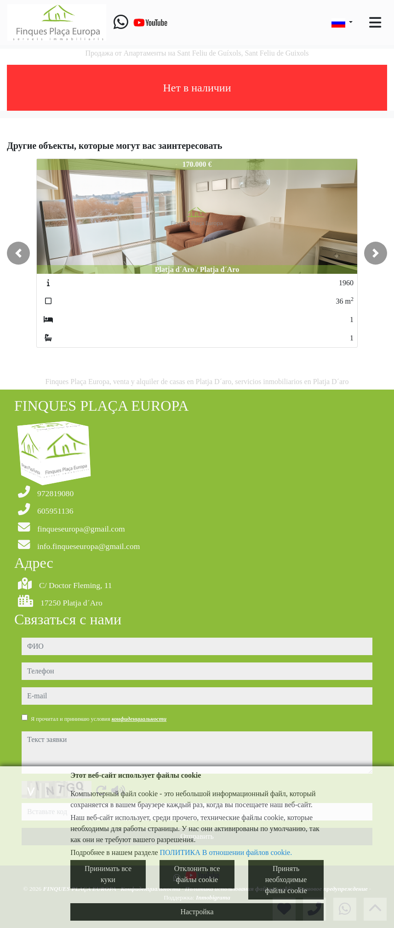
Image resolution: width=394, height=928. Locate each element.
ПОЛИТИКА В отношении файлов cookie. (226, 852)
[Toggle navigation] (375, 22)
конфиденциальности (139, 719)
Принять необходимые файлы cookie (286, 879)
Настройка (196, 912)
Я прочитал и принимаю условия (98, 719)
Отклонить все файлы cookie (197, 874)
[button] (18, 253)
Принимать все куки (108, 874)
